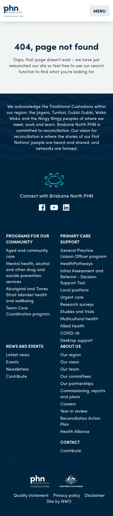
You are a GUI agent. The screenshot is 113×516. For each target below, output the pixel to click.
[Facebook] (42, 207)
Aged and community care (27, 253)
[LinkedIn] (66, 207)
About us (70, 346)
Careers (68, 404)
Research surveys (77, 304)
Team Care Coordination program (28, 311)
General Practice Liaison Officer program (83, 253)
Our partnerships (76, 383)
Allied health (72, 326)
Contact (70, 442)
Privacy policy (66, 495)
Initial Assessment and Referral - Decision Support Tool (81, 276)
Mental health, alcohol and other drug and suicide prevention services (27, 272)
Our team (69, 369)
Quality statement (31, 495)
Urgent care (71, 297)
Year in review (73, 411)
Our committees (75, 376)
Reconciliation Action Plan (80, 421)
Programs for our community (27, 239)
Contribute (16, 376)
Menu (99, 11)
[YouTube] (54, 207)
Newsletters (17, 369)
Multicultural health (79, 318)
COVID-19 (69, 333)
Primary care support (75, 239)
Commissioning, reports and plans (82, 393)
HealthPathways (76, 263)
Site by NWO (59, 501)
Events (12, 362)
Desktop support (76, 340)
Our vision (69, 362)
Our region (70, 354)
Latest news (17, 354)
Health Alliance (74, 431)
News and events (24, 346)
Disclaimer (95, 495)
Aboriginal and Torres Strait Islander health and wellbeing (27, 294)
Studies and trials (77, 311)
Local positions (74, 290)
